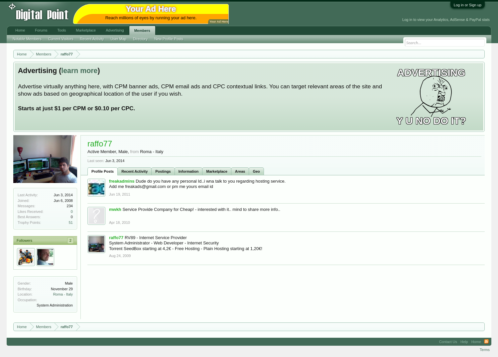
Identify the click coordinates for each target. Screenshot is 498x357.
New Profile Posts (168, 39)
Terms (485, 350)
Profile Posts (102, 171)
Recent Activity (134, 171)
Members (142, 31)
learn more (79, 71)
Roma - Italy (63, 294)
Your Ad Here (218, 21)
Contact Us (448, 342)
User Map (119, 39)
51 (71, 222)
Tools (62, 30)
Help (464, 342)
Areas (240, 171)
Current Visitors (60, 39)
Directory (140, 39)
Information (189, 171)
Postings (163, 171)
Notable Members (27, 39)
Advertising (115, 30)
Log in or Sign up (467, 5)
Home (20, 30)
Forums (41, 30)
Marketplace (216, 171)
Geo (256, 171)
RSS (486, 341)
